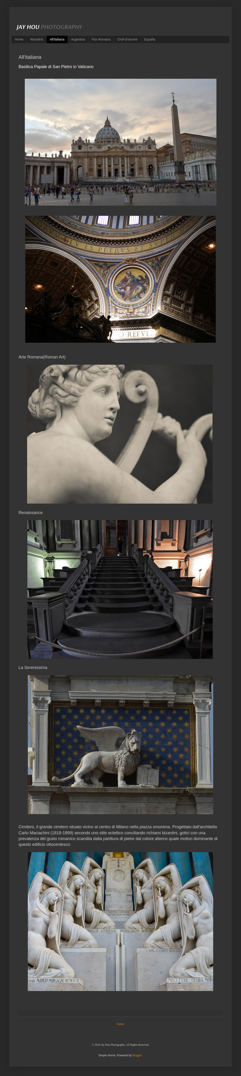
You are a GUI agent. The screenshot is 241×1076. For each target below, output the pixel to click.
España (149, 39)
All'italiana (57, 39)
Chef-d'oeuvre (127, 39)
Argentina (78, 39)
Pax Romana (101, 39)
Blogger (137, 1055)
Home (19, 39)
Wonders (36, 39)
